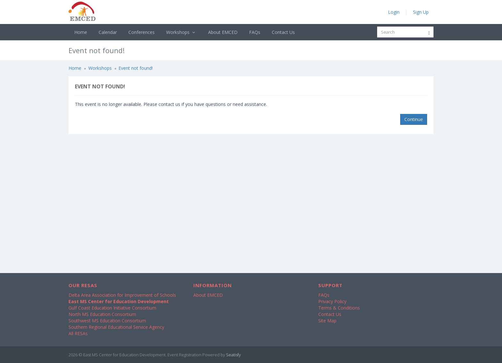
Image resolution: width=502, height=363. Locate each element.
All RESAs (78, 333)
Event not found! (135, 68)
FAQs (254, 32)
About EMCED (223, 32)
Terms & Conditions (339, 308)
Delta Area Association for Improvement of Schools (122, 295)
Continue (413, 119)
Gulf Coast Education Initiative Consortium (112, 308)
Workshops (181, 32)
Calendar (108, 32)
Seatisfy (233, 355)
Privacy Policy (332, 301)
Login (394, 12)
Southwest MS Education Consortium (107, 321)
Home (80, 32)
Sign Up (421, 12)
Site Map (327, 321)
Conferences (141, 32)
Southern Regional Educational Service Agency (116, 327)
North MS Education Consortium (102, 314)
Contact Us (283, 32)
